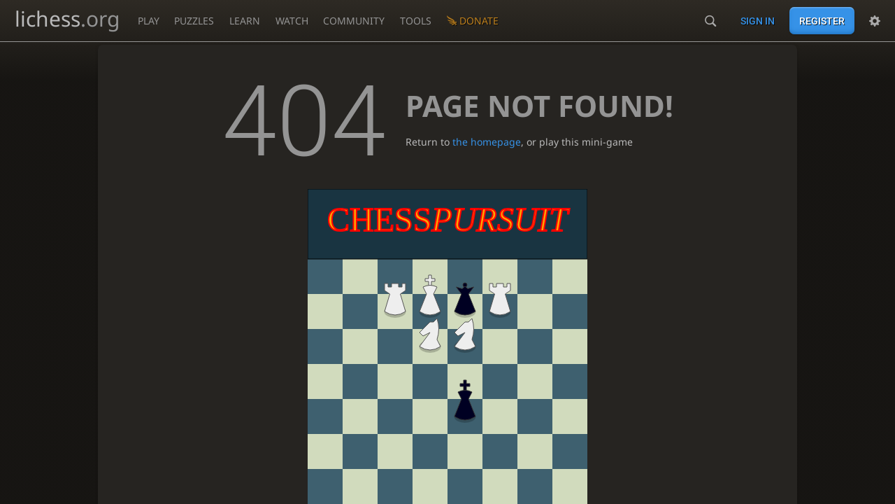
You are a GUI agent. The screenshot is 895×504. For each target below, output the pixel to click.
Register (822, 21)
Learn (244, 20)
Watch (291, 20)
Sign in (757, 21)
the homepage (486, 141)
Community (354, 20)
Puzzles (194, 20)
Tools (415, 20)
